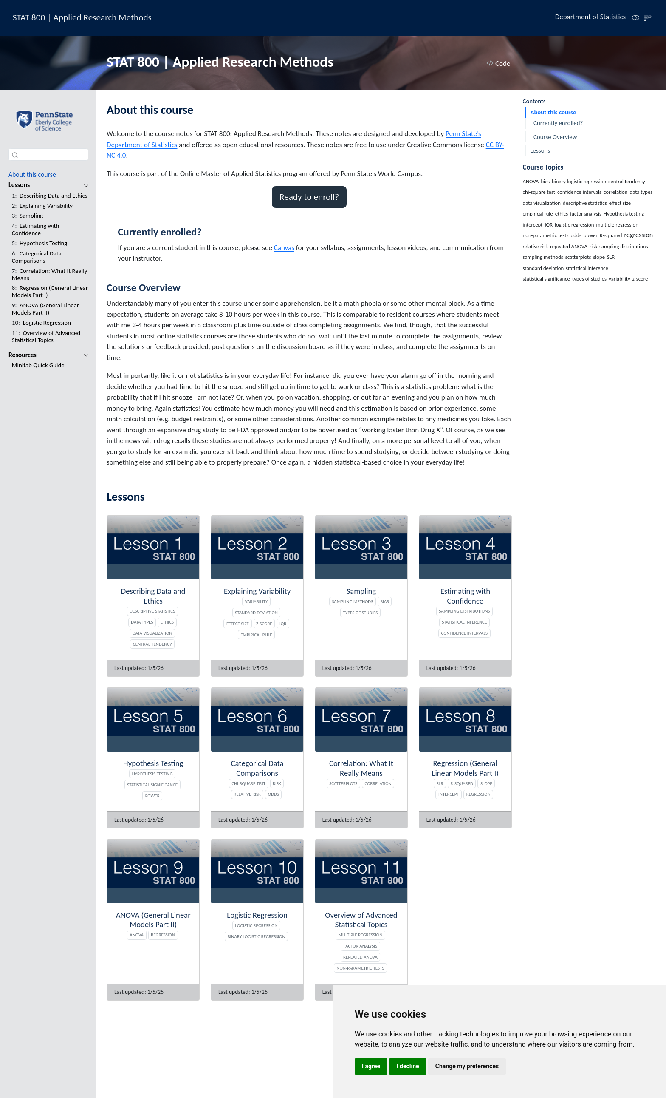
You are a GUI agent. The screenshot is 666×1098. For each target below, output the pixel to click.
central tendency (152, 644)
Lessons (540, 150)
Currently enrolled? (558, 123)
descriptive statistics (152, 611)
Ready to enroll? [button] (309, 196)
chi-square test (248, 783)
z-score (264, 624)
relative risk (247, 794)
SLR (440, 783)
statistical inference (464, 622)
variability (256, 601)
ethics (167, 622)
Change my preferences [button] (467, 1066)
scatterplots (343, 783)
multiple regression (361, 935)
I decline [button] (407, 1066)
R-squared (462, 783)
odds (273, 794)
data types (142, 622)
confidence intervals (464, 633)
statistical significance (152, 785)
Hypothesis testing (152, 774)
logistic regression (256, 925)
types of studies (360, 613)
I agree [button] (371, 1066)
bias (384, 601)
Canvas (284, 247)
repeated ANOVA (360, 957)
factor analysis (360, 946)
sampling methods (352, 601)
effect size (237, 624)
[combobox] (48, 154)
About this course (553, 112)
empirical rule (256, 635)
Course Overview (555, 137)
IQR (282, 624)
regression (478, 794)
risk (277, 783)
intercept (448, 794)
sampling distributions (464, 611)
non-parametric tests (360, 968)
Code (498, 63)
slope (486, 783)
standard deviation (256, 613)
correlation (377, 783)
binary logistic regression (256, 936)
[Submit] (15, 154)
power (152, 796)
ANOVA (137, 935)
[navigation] (43, 185)
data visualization (152, 633)
